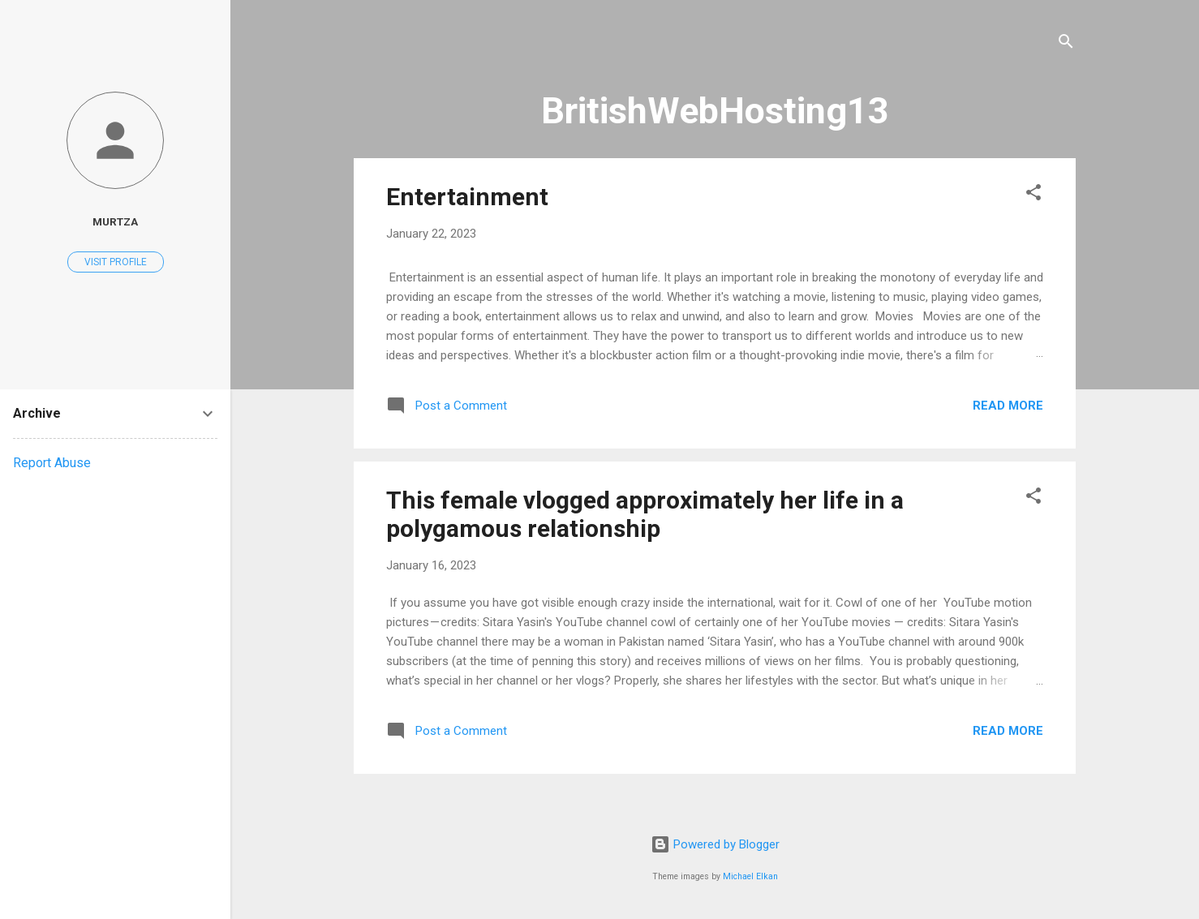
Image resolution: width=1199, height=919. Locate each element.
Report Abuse (52, 462)
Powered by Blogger (715, 844)
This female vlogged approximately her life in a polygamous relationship (645, 514)
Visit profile (115, 262)
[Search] (1066, 44)
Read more (1008, 405)
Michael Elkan (750, 876)
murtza (115, 221)
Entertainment (467, 197)
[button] (1033, 195)
